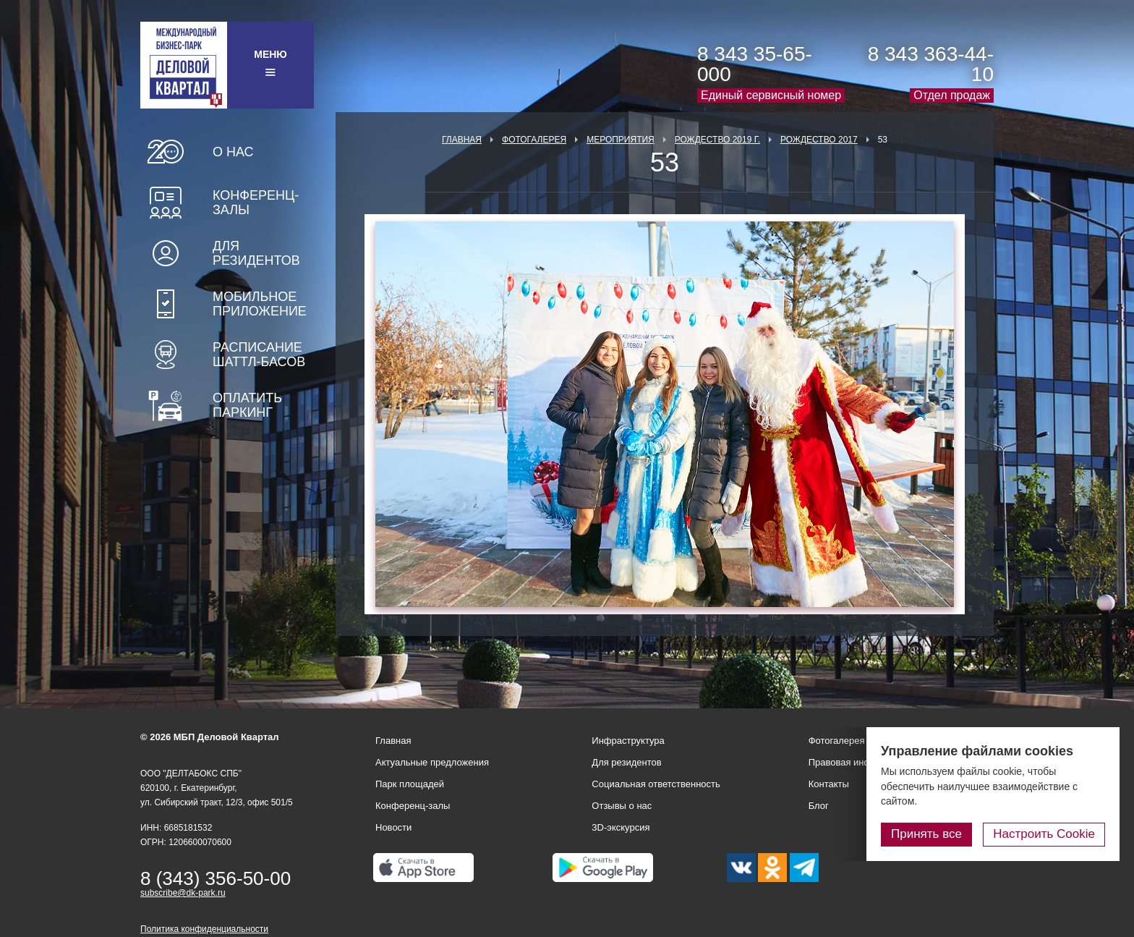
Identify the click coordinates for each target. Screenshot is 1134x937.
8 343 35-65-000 (754, 64)
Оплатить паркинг (247, 405)
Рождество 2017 (819, 140)
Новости (393, 827)
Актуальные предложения (432, 762)
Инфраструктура (628, 740)
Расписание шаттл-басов (259, 354)
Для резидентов (256, 253)
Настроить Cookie (1044, 834)
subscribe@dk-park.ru (183, 893)
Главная (462, 140)
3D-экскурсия (620, 827)
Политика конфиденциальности (204, 929)
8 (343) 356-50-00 (215, 878)
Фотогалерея (534, 140)
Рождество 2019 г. (717, 140)
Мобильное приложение (260, 303)
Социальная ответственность (656, 784)
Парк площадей (409, 784)
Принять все (926, 834)
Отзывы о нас (622, 805)
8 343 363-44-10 (931, 64)
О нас (233, 152)
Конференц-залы (256, 202)
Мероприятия (621, 140)
